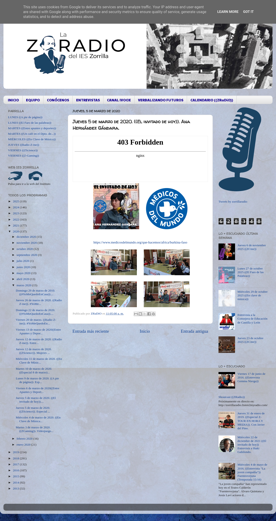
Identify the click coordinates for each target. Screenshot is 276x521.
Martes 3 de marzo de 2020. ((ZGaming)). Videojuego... (35, 429)
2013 (16, 488)
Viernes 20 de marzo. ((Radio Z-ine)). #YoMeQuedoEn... (36, 321)
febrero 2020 (25, 438)
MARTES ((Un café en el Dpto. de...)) (32, 133)
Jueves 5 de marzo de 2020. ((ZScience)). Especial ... (33, 409)
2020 (16, 231)
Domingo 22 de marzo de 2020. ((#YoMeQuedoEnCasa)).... (35, 311)
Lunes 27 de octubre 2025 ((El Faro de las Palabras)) (250, 272)
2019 (16, 452)
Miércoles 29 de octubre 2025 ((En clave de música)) (252, 295)
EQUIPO (33, 99)
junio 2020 (24, 267)
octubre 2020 (25, 249)
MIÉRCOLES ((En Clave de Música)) (32, 139)
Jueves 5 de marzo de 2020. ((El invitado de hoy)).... (36, 399)
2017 (16, 464)
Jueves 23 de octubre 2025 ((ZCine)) (250, 340)
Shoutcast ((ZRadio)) (231, 397)
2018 (16, 458)
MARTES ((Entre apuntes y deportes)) (32, 128)
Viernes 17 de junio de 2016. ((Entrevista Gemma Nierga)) (251, 377)
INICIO (13, 99)
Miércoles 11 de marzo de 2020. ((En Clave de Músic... (39, 360)
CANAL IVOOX (119, 99)
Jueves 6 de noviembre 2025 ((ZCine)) (251, 247)
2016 (16, 470)
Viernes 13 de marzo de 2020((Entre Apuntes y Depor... (38, 331)
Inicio (145, 331)
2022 (16, 219)
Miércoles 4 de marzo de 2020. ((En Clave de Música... (38, 419)
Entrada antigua (194, 331)
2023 (16, 213)
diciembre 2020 (27, 236)
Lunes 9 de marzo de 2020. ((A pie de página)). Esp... (37, 380)
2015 (16, 476)
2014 (16, 482)
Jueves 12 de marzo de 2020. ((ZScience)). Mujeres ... (34, 351)
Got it (248, 12)
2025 (16, 201)
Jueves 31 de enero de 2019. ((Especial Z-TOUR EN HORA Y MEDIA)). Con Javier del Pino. (250, 421)
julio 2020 (23, 261)
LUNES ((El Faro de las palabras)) (29, 122)
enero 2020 (24, 444)
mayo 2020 (24, 273)
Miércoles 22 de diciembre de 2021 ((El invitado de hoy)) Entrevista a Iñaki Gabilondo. (251, 444)
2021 (16, 225)
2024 (16, 207)
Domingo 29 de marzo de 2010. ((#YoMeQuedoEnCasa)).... (35, 292)
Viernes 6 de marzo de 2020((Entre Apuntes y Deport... (37, 390)
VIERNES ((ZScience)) (23, 150)
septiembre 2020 (27, 255)
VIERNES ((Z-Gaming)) (23, 155)
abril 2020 (23, 279)
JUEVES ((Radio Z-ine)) (23, 144)
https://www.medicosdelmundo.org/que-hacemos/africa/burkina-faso (140, 242)
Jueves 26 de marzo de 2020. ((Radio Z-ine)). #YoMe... (39, 302)
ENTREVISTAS (88, 99)
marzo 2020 (24, 285)
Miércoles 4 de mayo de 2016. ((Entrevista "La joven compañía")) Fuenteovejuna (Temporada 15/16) (252, 472)
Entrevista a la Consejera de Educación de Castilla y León (252, 318)
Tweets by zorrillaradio (232, 201)
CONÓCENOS (58, 99)
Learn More (228, 12)
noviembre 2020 (27, 242)
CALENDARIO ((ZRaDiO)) (211, 99)
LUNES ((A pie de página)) (25, 117)
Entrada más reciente (90, 331)
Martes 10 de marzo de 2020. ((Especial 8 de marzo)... (34, 370)
